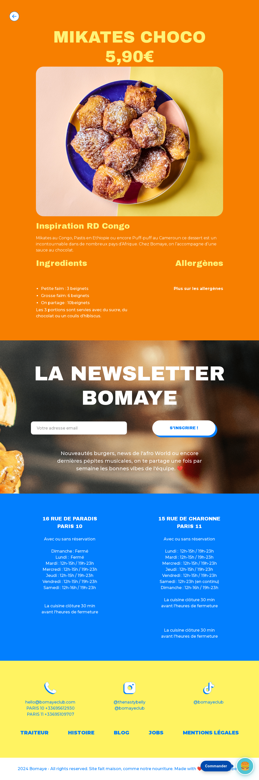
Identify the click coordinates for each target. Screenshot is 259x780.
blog (121, 733)
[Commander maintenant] (245, 766)
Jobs (156, 733)
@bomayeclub (130, 708)
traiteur (34, 733)
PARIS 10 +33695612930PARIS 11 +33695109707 (50, 711)
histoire (81, 733)
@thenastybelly (129, 702)
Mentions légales (211, 733)
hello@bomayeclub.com (50, 702)
